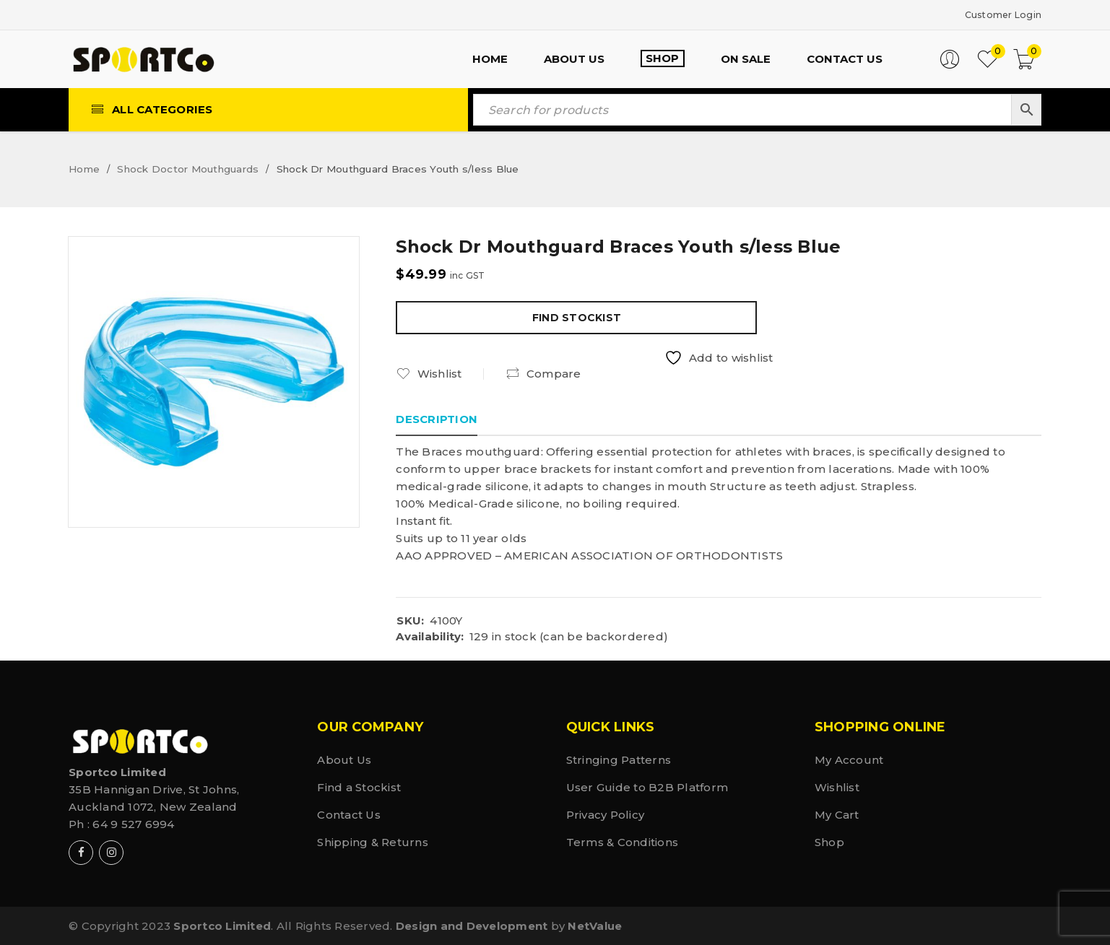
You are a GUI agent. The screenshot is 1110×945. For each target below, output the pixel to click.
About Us (344, 759)
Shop (829, 841)
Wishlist (837, 786)
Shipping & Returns (372, 841)
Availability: (430, 636)
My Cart (837, 814)
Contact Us (349, 814)
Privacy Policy (605, 814)
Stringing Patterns (619, 759)
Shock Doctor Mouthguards (188, 168)
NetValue (595, 925)
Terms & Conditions (622, 841)
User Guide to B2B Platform (647, 786)
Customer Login (995, 14)
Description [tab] (436, 418)
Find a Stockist (359, 786)
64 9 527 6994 (133, 823)
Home (84, 168)
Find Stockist (576, 316)
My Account (849, 759)
